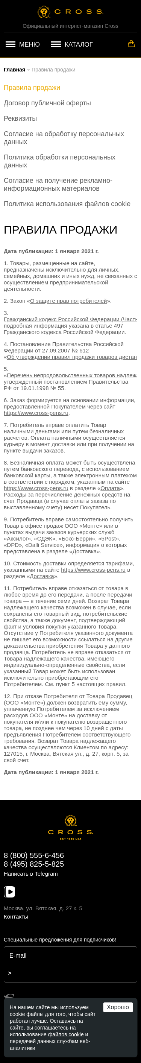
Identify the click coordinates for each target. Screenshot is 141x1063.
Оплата (110, 488)
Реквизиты (20, 118)
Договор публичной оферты (47, 103)
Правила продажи (32, 87)
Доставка (85, 551)
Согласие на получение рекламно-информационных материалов (58, 184)
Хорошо (118, 1007)
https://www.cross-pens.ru (36, 413)
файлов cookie (66, 1034)
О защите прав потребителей (68, 301)
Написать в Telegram (31, 873)
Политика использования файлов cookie (67, 204)
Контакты (16, 916)
